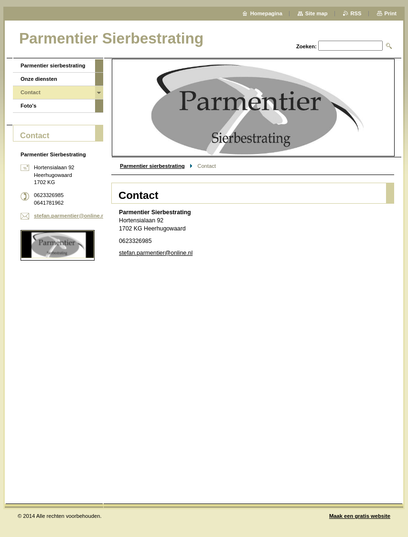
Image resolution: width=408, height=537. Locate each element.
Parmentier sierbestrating (152, 166)
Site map (316, 13)
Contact (31, 92)
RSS (356, 13)
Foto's (28, 106)
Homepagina (266, 13)
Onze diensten (39, 79)
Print (391, 13)
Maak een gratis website (359, 516)
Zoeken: (306, 46)
